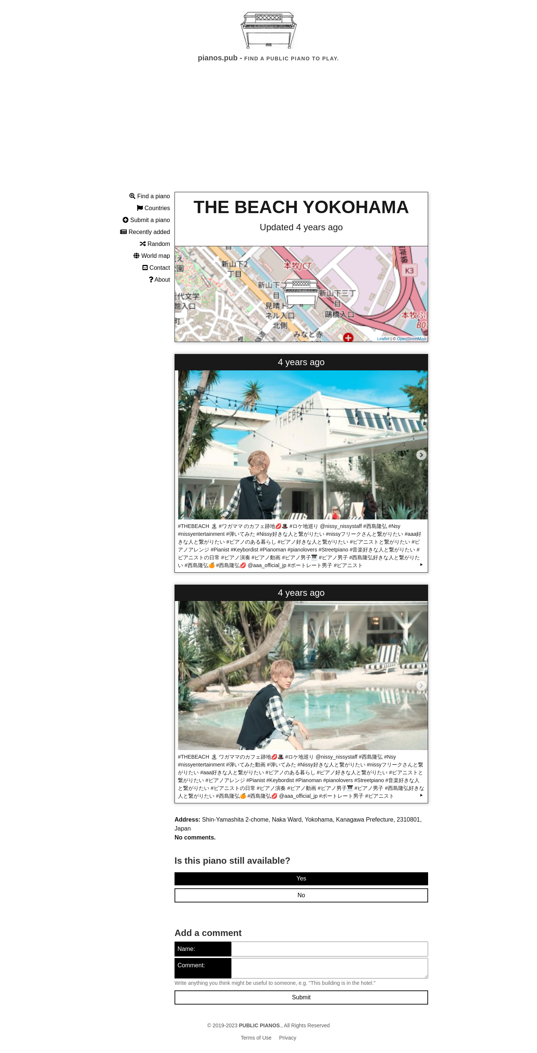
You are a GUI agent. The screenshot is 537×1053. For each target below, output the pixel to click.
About (159, 279)
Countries (153, 208)
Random (155, 244)
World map (152, 256)
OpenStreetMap (411, 338)
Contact (156, 268)
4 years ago (301, 362)
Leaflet (383, 338)
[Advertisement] (268, 134)
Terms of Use (256, 1038)
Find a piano (149, 196)
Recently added (145, 232)
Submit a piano (146, 220)
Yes (301, 878)
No (301, 895)
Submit (301, 997)
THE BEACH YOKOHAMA (301, 207)
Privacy (287, 1038)
